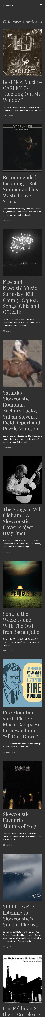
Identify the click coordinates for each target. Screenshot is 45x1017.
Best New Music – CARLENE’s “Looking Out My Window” (22, 91)
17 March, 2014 (8, 552)
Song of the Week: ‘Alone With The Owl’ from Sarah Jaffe (21, 623)
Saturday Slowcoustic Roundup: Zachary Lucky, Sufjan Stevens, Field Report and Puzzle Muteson (21, 410)
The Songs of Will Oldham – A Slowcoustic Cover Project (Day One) (22, 521)
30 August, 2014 (9, 331)
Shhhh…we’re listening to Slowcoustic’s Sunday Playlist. (20, 915)
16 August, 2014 (9, 448)
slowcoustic (8, 5)
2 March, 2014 (8, 651)
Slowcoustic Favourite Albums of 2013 (19, 820)
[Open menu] (40, 4)
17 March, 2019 (8, 220)
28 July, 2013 (7, 947)
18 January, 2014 (9, 752)
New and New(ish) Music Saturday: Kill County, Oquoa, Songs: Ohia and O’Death (21, 297)
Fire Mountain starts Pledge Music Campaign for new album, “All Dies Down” (22, 724)
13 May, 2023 (8, 116)
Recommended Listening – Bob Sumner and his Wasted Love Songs (20, 189)
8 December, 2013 (9, 845)
